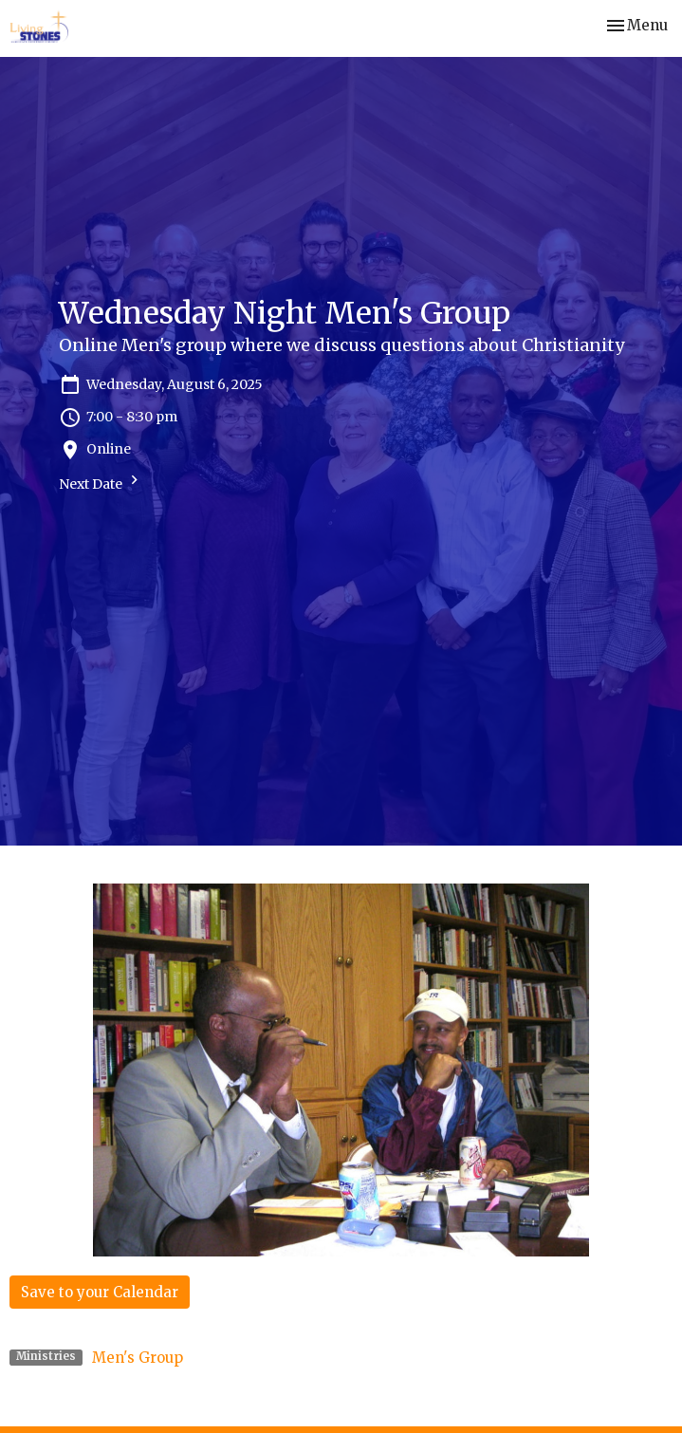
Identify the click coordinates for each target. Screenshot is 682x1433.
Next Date (101, 482)
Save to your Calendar (99, 1292)
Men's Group (137, 1358)
